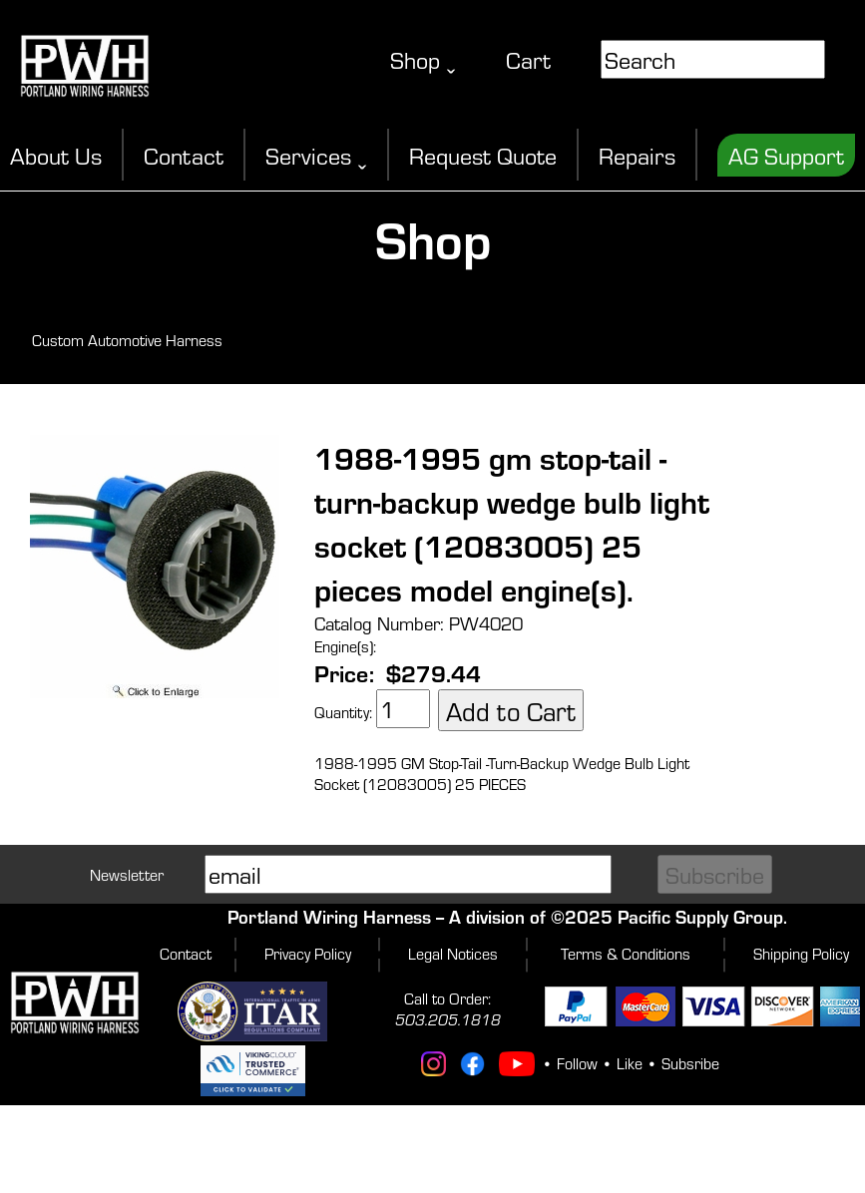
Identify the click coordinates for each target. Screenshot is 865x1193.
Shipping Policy (801, 953)
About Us (56, 155)
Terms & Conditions (625, 953)
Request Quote (483, 155)
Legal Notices (453, 953)
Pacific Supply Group (700, 916)
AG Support (786, 155)
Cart (528, 59)
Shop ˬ (423, 59)
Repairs (637, 155)
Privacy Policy (307, 953)
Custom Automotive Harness (127, 339)
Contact (183, 155)
